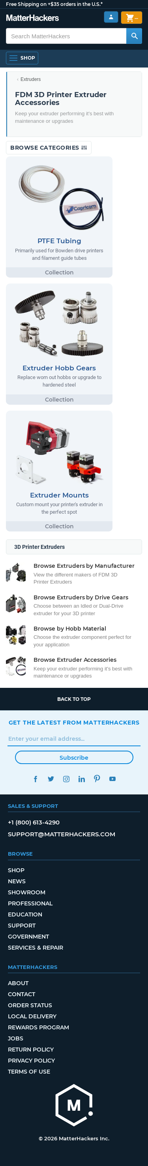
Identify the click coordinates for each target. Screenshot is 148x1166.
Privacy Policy (31, 1060)
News (17, 881)
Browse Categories (48, 147)
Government (28, 936)
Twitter (51, 779)
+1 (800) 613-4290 (34, 822)
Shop (16, 870)
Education (25, 914)
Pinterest (97, 779)
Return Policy (31, 1049)
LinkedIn (82, 779)
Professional (30, 903)
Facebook (36, 779)
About (18, 983)
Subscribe (74, 757)
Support (22, 925)
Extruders (31, 79)
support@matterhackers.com (61, 834)
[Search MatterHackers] (134, 36)
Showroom (26, 892)
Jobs (15, 1038)
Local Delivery (32, 1016)
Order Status (30, 1005)
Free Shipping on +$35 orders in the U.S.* (54, 4)
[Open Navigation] (22, 58)
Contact (21, 994)
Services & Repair (35, 947)
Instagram (66, 779)
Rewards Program (38, 1027)
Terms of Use (29, 1071)
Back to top (74, 699)
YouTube (113, 779)
